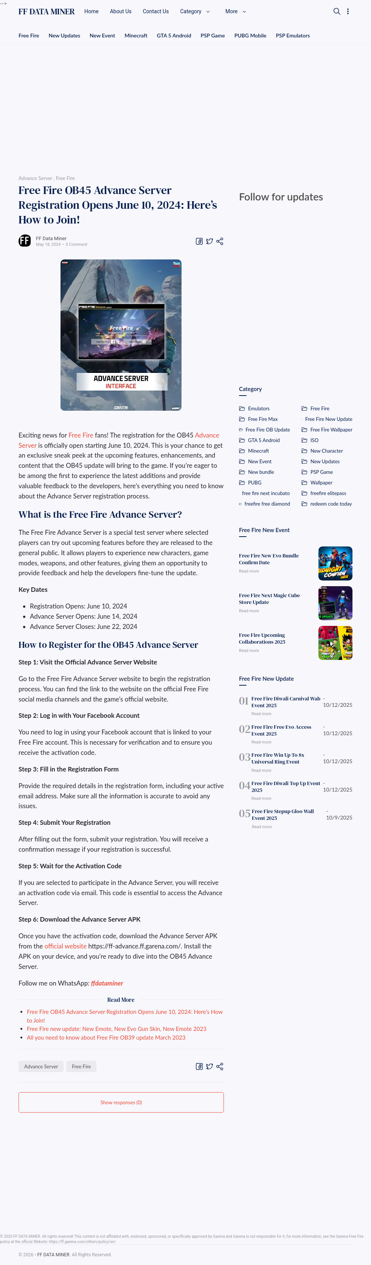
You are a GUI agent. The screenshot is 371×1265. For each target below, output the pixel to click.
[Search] (337, 11)
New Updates (64, 35)
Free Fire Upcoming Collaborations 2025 (262, 638)
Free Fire (29, 35)
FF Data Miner (51, 238)
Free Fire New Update (328, 419)
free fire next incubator (266, 493)
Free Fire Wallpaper (331, 430)
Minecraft (135, 35)
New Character (326, 451)
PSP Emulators (293, 35)
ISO (314, 440)
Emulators (259, 408)
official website (66, 946)
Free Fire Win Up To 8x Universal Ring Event (277, 758)
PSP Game (213, 35)
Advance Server (41, 1066)
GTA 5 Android (174, 35)
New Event (102, 35)
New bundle (261, 472)
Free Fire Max (263, 419)
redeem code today (331, 504)
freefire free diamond (267, 504)
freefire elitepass (328, 493)
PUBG (254, 483)
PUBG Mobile (250, 35)
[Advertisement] (185, 107)
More (236, 11)
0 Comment (76, 244)
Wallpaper (321, 483)
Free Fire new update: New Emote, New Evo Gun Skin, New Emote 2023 (116, 1028)
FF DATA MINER (47, 11)
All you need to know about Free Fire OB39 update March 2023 (106, 1037)
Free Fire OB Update (268, 430)
